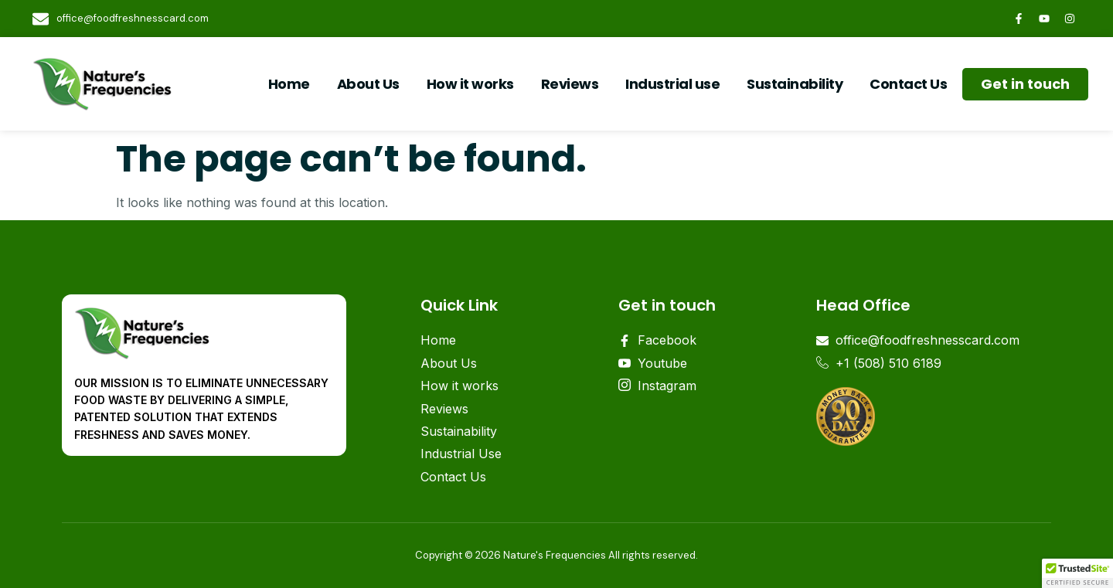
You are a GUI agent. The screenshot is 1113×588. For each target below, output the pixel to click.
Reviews (570, 83)
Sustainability (794, 83)
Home (289, 83)
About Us (368, 83)
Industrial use (672, 83)
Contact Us (908, 83)
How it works (470, 83)
